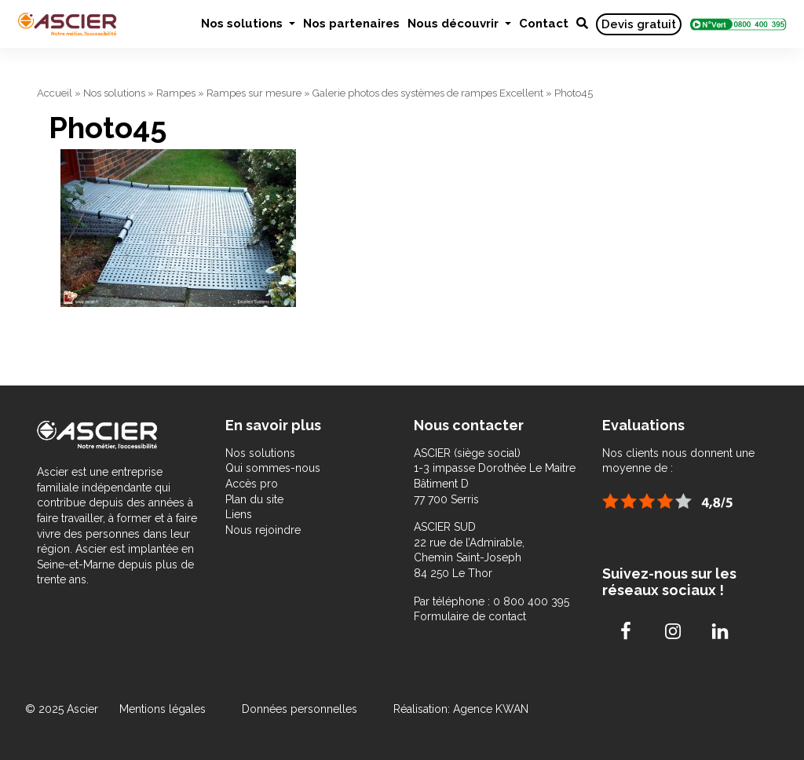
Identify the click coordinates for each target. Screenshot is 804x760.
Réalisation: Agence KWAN (460, 709)
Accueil (54, 93)
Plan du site (254, 499)
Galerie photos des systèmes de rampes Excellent (427, 93)
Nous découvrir (454, 23)
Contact (543, 23)
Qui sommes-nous (272, 468)
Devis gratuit (638, 24)
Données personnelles (299, 709)
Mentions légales (164, 709)
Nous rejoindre (263, 530)
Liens (238, 514)
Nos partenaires (351, 23)
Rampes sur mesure (254, 93)
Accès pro (251, 483)
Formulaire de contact (470, 616)
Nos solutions (243, 23)
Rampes (176, 93)
